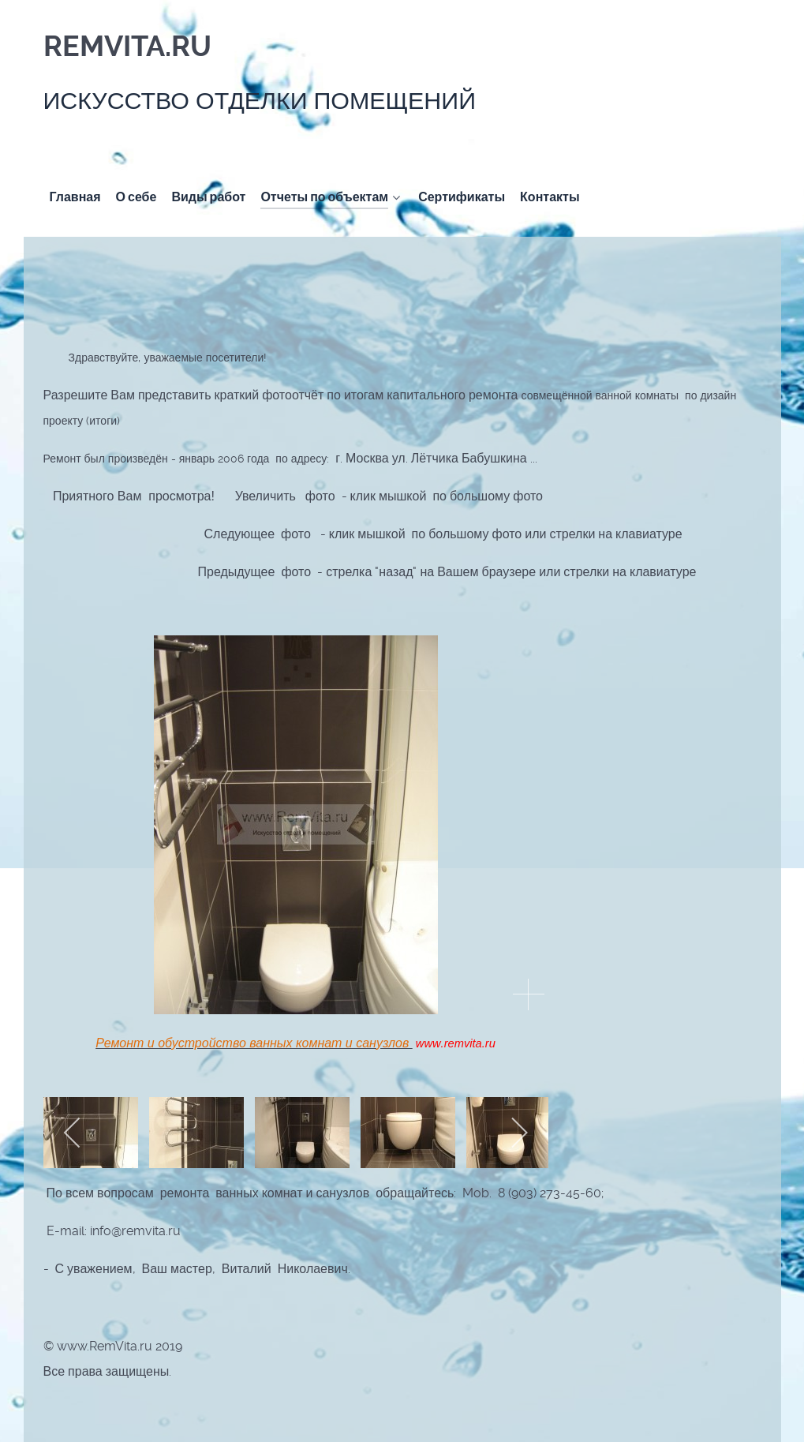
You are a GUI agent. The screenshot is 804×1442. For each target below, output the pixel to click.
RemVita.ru (127, 46)
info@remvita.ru (135, 1230)
